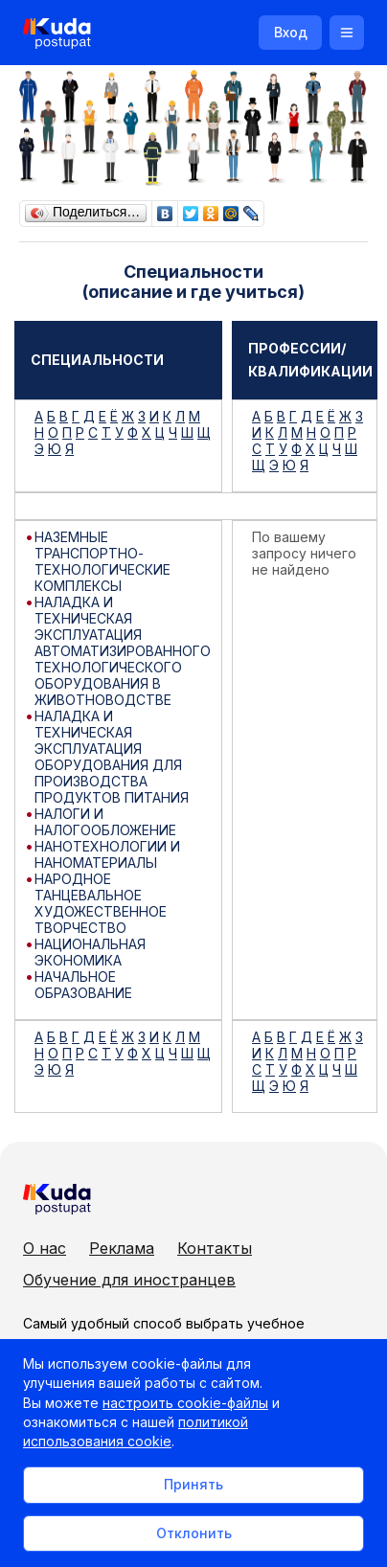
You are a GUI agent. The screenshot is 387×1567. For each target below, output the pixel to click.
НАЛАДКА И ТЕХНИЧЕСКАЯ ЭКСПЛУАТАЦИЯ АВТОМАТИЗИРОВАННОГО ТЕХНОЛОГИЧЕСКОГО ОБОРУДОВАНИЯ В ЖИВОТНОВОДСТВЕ (122, 651)
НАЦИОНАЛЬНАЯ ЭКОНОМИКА (90, 952)
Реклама (121, 1248)
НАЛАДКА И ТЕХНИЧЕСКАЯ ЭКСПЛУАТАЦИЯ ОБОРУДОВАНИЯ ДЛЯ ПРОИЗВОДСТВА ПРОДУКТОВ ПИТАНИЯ (111, 757)
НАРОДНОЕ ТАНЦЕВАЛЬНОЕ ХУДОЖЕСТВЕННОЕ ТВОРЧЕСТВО (100, 903)
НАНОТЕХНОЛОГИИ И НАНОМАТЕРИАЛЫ (107, 854)
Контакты (214, 1248)
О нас (44, 1248)
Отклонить (194, 1533)
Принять (193, 1484)
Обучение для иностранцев (129, 1279)
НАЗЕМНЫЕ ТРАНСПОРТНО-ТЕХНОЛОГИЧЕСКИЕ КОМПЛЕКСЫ (102, 561)
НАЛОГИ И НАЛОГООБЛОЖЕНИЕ (105, 822)
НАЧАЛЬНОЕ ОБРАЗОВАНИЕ (83, 984)
